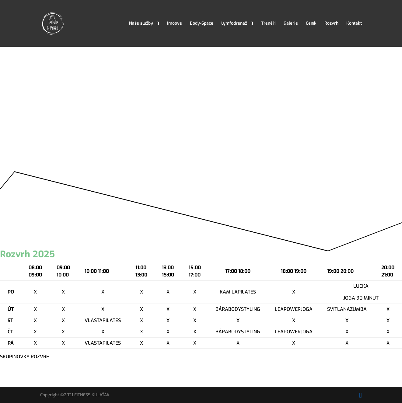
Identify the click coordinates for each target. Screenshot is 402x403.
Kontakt (354, 23)
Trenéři (268, 23)
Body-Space (201, 23)
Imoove (174, 23)
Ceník (311, 23)
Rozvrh (331, 23)
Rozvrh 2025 (27, 254)
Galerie (291, 23)
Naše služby (141, 23)
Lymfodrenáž (234, 23)
